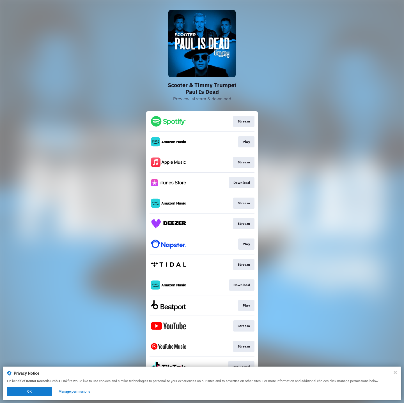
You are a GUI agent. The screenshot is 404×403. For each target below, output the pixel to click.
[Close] (395, 372)
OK (29, 391)
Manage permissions (74, 391)
